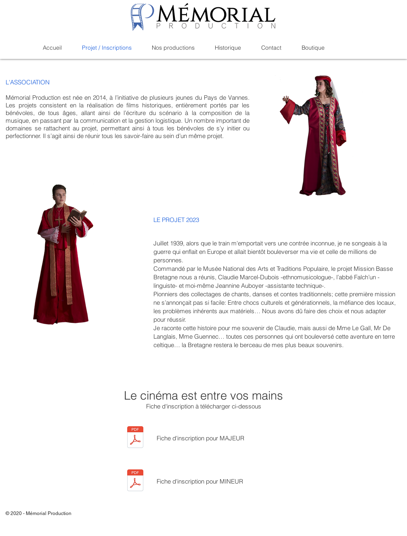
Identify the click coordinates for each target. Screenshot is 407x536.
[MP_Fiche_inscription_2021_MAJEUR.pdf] (135, 438)
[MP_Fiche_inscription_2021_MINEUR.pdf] (135, 481)
